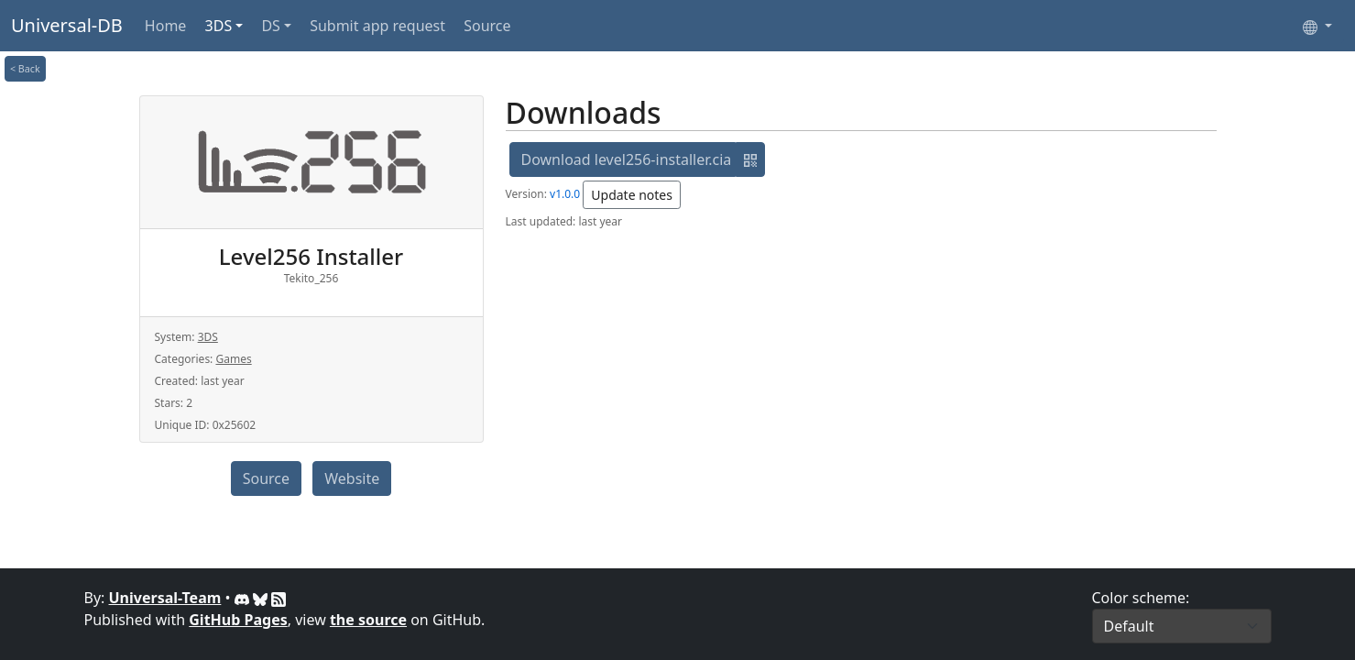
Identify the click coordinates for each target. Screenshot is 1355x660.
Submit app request (377, 26)
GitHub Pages (238, 620)
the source (368, 620)
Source (487, 26)
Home (166, 26)
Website (351, 478)
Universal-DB (67, 25)
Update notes (631, 195)
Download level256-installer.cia (626, 159)
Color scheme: (1141, 598)
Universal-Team (165, 598)
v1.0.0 (565, 194)
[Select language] (1317, 25)
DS (270, 26)
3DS (219, 26)
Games (233, 359)
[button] (750, 159)
